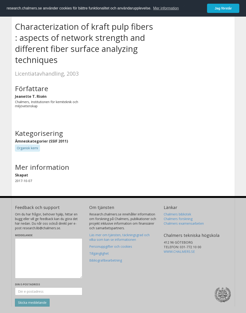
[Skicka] (32, 303)
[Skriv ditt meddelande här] (49, 258)
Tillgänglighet (99, 253)
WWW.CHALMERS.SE (179, 251)
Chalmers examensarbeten (184, 223)
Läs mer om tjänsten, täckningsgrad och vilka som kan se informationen (119, 237)
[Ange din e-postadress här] (49, 291)
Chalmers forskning (178, 219)
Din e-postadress (27, 284)
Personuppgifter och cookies (110, 246)
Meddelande (24, 235)
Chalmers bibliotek (177, 214)
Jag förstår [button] (223, 8)
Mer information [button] (166, 8)
